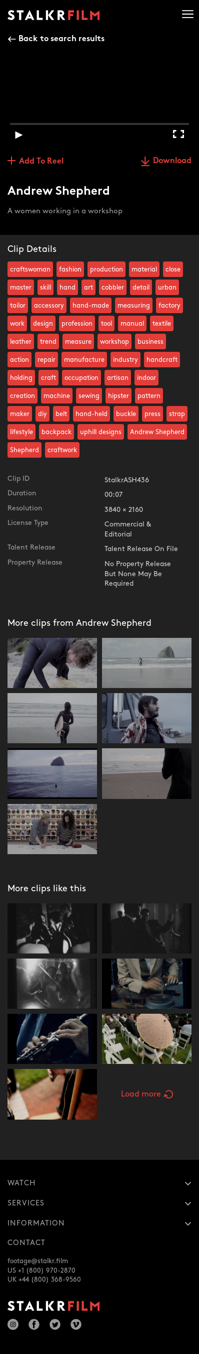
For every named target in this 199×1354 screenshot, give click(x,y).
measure (78, 342)
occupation (81, 378)
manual (132, 324)
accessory (49, 306)
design (43, 324)
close (173, 269)
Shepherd (24, 450)
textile (161, 324)
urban (167, 288)
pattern (149, 396)
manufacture (84, 360)
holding (21, 378)
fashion (70, 269)
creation (22, 396)
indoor (146, 378)
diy (42, 414)
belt (61, 414)
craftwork (62, 450)
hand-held (92, 414)
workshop (114, 342)
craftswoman (30, 269)
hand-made (90, 306)
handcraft (162, 360)
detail (141, 288)
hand (68, 288)
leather (21, 342)
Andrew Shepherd (157, 432)
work (17, 324)
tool (106, 324)
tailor (18, 306)
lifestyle (21, 432)
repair (47, 360)
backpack (57, 432)
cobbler (113, 288)
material (144, 269)
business (151, 342)
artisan (117, 378)
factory (169, 306)
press (152, 414)
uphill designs (101, 432)
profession (77, 324)
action (19, 360)
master (21, 288)
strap (177, 414)
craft (48, 378)
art (88, 288)
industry (125, 360)
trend (48, 342)
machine (57, 396)
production (106, 269)
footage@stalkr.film (38, 1261)
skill (45, 288)
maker (20, 414)
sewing (89, 396)
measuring (134, 306)
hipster (118, 396)
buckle (126, 414)
